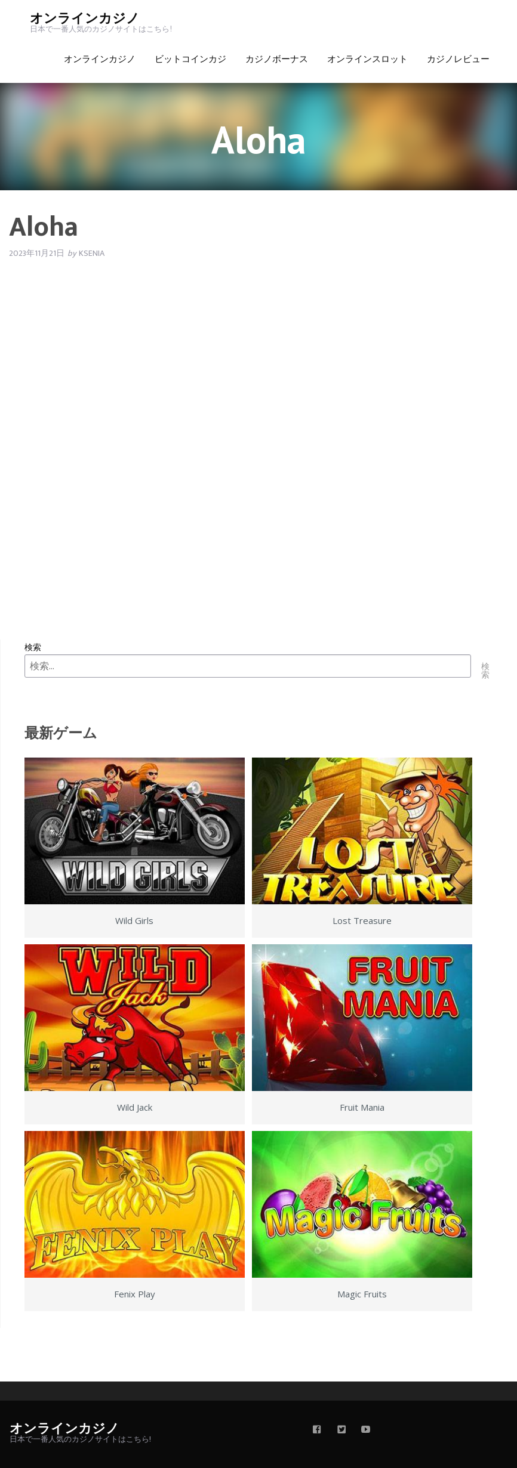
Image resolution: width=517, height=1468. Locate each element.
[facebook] (317, 1430)
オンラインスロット (367, 59)
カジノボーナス (276, 59)
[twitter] (341, 1430)
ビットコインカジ (190, 59)
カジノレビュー (458, 59)
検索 (32, 647)
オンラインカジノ (85, 19)
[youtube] (366, 1430)
